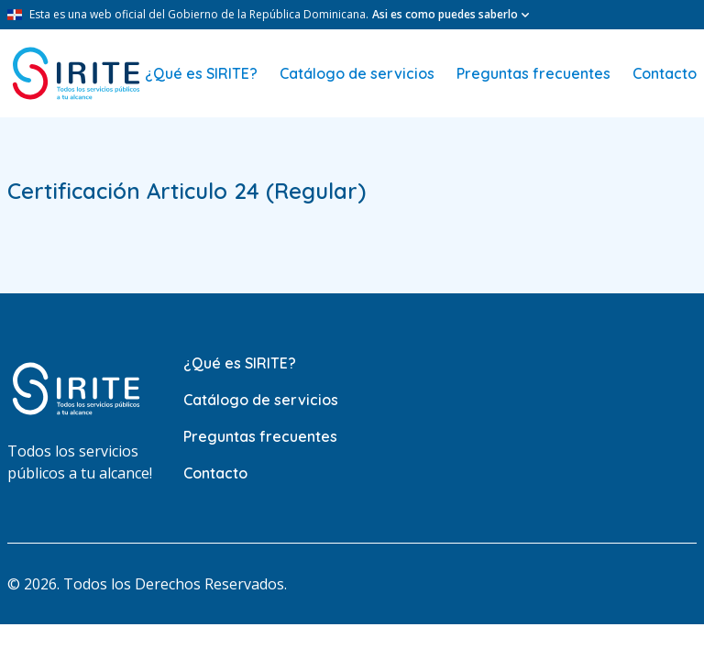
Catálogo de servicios (357, 73)
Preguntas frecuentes (533, 73)
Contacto (664, 73)
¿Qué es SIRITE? (201, 73)
